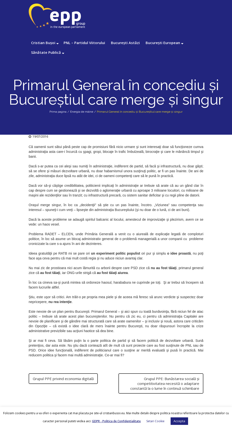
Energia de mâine (81, 111)
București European (163, 42)
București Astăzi (125, 42)
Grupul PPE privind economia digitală (63, 378)
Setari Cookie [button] (155, 421)
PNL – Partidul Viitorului (84, 42)
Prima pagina (58, 111)
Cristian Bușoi (43, 42)
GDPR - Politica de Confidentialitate (116, 421)
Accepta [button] (179, 421)
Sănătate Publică (46, 52)
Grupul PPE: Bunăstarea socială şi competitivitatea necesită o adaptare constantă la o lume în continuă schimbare (164, 383)
